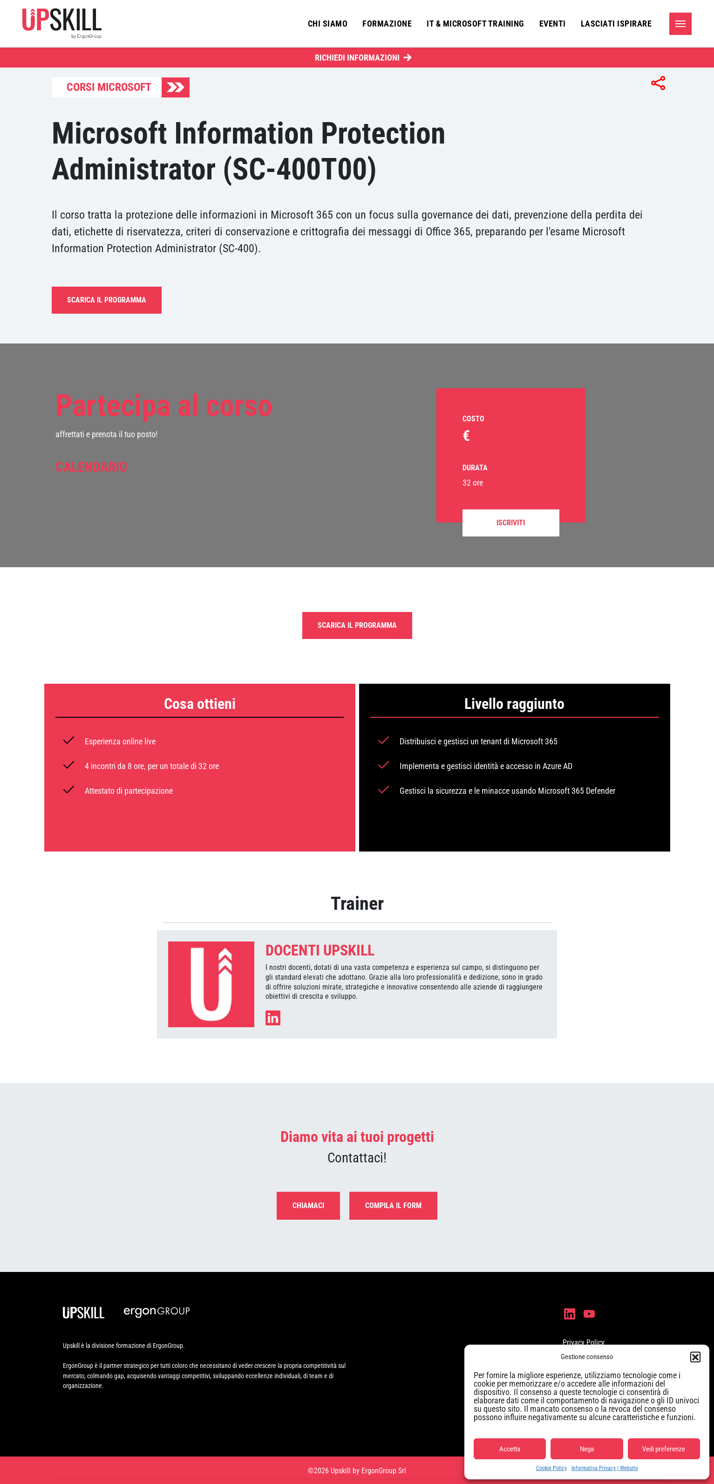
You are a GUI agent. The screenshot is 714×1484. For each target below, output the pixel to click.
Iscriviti (510, 522)
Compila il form (393, 1205)
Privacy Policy (584, 1342)
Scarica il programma (106, 299)
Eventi (552, 23)
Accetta (509, 1449)
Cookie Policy (551, 1468)
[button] (695, 1356)
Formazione (387, 23)
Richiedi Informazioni (357, 57)
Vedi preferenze (663, 1449)
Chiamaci (308, 1205)
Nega (587, 1449)
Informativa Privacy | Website (604, 1468)
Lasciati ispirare (616, 23)
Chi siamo (328, 23)
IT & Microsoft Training (475, 23)
